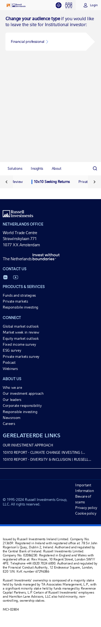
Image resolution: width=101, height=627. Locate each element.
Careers (9, 423)
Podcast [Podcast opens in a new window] (9, 362)
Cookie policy (85, 513)
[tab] (60, 5)
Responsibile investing (20, 307)
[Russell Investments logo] (16, 5)
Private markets (15, 301)
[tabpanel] (50, 86)
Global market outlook (21, 326)
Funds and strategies (19, 295)
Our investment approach (23, 393)
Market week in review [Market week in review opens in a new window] (21, 332)
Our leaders (12, 399)
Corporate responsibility (22, 405)
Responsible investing (20, 412)
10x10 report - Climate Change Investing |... (44, 452)
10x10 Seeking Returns (52, 181)
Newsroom (11, 417)
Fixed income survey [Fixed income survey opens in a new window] (19, 344)
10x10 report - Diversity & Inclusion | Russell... (47, 459)
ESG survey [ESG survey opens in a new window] (12, 350)
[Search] (95, 168)
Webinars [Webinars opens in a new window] (10, 368)
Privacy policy (86, 507)
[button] (45, 42)
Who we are (12, 387)
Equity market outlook (21, 338)
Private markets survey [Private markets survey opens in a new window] (21, 356)
